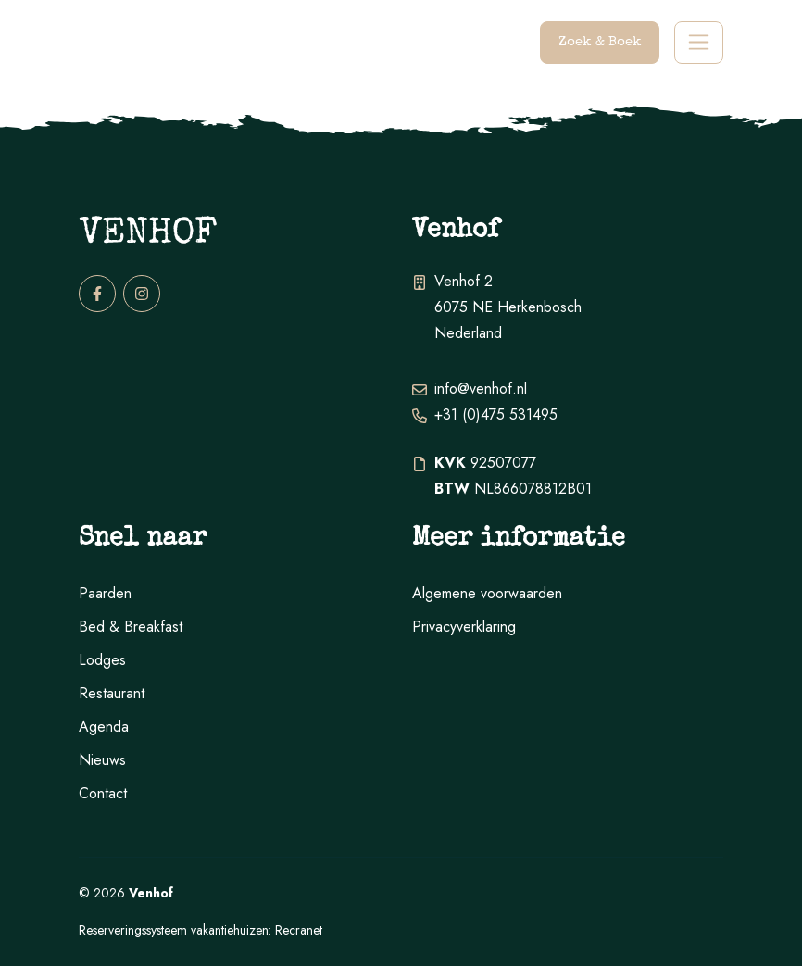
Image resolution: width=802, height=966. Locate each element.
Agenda (104, 726)
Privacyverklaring (464, 626)
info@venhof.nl (480, 388)
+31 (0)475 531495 (496, 414)
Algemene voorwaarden (487, 593)
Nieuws (102, 760)
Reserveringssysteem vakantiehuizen (174, 930)
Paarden (105, 593)
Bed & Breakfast (130, 626)
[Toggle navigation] (698, 43)
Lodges (102, 660)
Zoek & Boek (600, 42)
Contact (103, 793)
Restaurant (111, 693)
